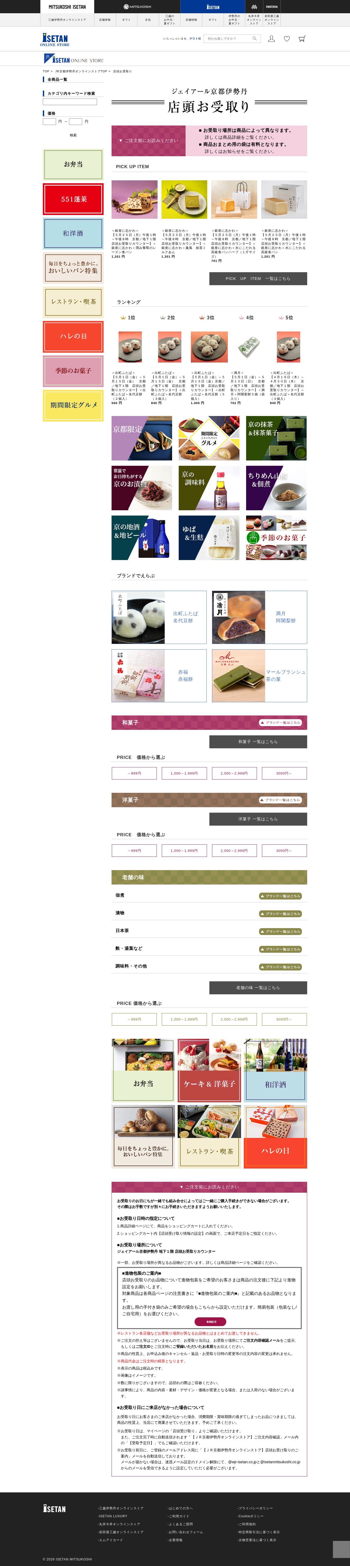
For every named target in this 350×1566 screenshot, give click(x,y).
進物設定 (210, 1323)
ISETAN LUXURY (113, 1519)
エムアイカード (111, 1543)
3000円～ (284, 773)
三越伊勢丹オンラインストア (67, 19)
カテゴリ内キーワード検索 (71, 93)
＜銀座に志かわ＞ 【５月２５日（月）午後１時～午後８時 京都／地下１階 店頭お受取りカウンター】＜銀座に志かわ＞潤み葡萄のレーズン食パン (136, 243)
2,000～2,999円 (234, 773)
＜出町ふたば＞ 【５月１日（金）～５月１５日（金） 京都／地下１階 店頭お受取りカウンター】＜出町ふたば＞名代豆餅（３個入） (168, 388)
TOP (46, 71)
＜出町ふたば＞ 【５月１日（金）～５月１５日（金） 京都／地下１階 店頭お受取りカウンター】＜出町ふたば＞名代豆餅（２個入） (129, 388)
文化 (148, 19)
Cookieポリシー (251, 1519)
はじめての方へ (181, 1511)
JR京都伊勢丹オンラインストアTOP (81, 71)
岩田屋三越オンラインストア (272, 20)
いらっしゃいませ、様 (182, 38)
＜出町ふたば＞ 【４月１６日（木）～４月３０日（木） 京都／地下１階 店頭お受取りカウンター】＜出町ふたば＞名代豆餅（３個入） (287, 388)
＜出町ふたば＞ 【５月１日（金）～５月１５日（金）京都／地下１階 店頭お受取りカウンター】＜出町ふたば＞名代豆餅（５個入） (208, 388)
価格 (52, 113)
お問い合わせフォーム (186, 1535)
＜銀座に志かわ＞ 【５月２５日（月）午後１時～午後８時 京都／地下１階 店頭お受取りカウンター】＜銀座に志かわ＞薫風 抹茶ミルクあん (186, 243)
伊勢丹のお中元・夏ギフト (234, 20)
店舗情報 (105, 19)
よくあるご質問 (181, 1527)
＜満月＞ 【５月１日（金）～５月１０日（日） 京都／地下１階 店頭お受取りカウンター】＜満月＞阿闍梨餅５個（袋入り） (248, 388)
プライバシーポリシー (256, 1511)
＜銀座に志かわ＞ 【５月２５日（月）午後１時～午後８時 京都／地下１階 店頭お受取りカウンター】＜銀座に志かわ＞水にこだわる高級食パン (285, 243)
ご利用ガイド (179, 1519)
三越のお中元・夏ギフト (170, 20)
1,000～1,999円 (184, 773)
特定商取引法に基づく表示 (259, 1535)
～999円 (134, 773)
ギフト (126, 19)
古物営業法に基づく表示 (258, 1543)
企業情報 (176, 1543)
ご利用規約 (247, 1527)
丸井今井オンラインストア (254, 20)
